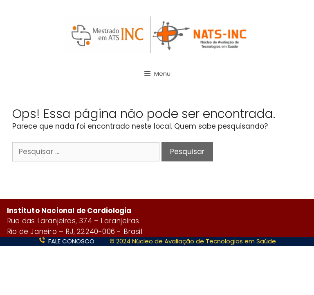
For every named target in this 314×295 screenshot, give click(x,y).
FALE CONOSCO (71, 241)
